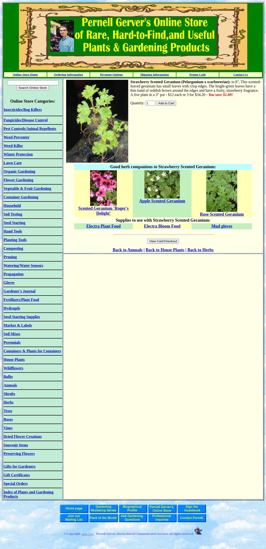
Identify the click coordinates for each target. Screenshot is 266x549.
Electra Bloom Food (162, 226)
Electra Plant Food (103, 226)
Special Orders (16, 484)
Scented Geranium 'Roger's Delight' (103, 211)
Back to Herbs (201, 250)
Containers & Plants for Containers (32, 351)
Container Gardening (21, 197)
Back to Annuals (127, 250)
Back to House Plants (165, 250)
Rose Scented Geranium (222, 214)
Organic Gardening (19, 171)
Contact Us (240, 74)
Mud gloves (221, 226)
